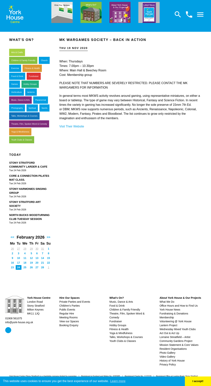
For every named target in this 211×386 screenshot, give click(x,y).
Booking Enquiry (68, 325)
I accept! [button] (198, 381)
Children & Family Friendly (23, 60)
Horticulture (16, 92)
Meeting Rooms (68, 317)
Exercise (15, 68)
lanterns (31, 92)
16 (12, 262)
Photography (17, 108)
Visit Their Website (71, 126)
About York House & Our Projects (180, 297)
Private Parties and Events (74, 301)
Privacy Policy (167, 364)
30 (36, 248)
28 (24, 248)
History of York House (172, 360)
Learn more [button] (117, 381)
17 (18, 262)
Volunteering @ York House (175, 321)
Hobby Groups (30, 84)
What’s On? (116, 297)
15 (48, 258)
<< (12, 237)
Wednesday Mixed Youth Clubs (177, 329)
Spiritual (32, 108)
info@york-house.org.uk (19, 322)
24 (18, 267)
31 (42, 248)
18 (24, 262)
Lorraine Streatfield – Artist (174, 337)
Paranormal (40, 100)
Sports (44, 108)
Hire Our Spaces (69, 297)
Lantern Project (168, 325)
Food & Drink (17, 76)
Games (14, 84)
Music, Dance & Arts (20, 100)
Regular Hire (66, 313)
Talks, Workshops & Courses (24, 116)
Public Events (67, 309)
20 (36, 262)
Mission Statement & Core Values (178, 344)
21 (42, 262)
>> (48, 237)
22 (48, 262)
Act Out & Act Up (169, 333)
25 (24, 267)
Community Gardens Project (175, 340)
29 (31, 248)
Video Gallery (167, 356)
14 (42, 258)
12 (31, 258)
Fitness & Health (32, 68)
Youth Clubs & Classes (21, 140)
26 (12, 248)
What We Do (166, 301)
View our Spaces (69, 321)
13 (36, 258)
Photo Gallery (167, 352)
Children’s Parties (69, 305)
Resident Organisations (173, 348)
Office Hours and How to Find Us (178, 305)
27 (18, 248)
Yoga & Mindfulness (20, 132)
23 (12, 267)
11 (24, 258)
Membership (166, 317)
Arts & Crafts (17, 52)
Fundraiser (34, 76)
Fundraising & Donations (173, 313)
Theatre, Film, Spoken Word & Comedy (29, 124)
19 (31, 262)
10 (18, 258)
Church (44, 60)
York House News (169, 309)
